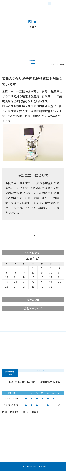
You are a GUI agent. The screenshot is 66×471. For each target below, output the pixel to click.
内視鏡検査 (33, 60)
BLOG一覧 (33, 50)
